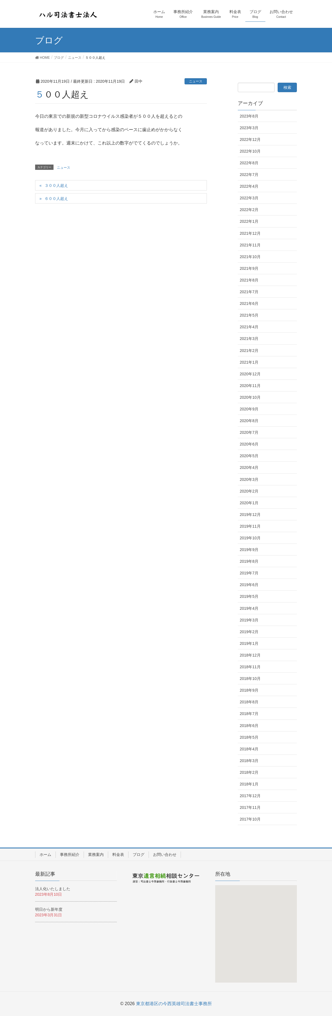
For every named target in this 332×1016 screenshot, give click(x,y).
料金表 (118, 854)
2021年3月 (249, 338)
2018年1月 (249, 784)
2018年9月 (249, 690)
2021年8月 (249, 280)
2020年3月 (249, 479)
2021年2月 (249, 350)
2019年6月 (249, 584)
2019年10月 (250, 538)
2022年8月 (249, 163)
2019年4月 (249, 608)
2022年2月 (249, 209)
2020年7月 (249, 432)
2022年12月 (250, 139)
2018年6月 (249, 725)
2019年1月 (249, 643)
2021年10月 (250, 256)
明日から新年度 (48, 909)
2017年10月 (250, 819)
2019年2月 (249, 632)
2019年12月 (250, 514)
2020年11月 (250, 385)
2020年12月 (250, 374)
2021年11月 (250, 245)
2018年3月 (249, 760)
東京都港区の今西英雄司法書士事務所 (174, 1003)
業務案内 (96, 854)
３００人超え (56, 185)
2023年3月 (249, 128)
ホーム (45, 854)
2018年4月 (249, 749)
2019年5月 (249, 596)
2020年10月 (250, 397)
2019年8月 (249, 561)
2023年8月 (249, 116)
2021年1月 (249, 362)
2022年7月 (249, 174)
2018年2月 (249, 772)
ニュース (195, 81)
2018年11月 (250, 667)
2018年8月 (249, 702)
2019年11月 (250, 526)
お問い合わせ (164, 854)
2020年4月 (249, 467)
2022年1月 (249, 221)
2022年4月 (249, 186)
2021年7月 (249, 292)
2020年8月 (249, 420)
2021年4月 (249, 327)
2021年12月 (250, 233)
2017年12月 (250, 796)
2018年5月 (249, 737)
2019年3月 (249, 620)
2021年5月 (249, 315)
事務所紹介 (69, 854)
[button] (257, 936)
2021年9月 (249, 268)
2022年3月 (249, 198)
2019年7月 (249, 573)
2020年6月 (249, 444)
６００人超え (56, 198)
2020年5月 (249, 456)
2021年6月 (249, 303)
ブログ (138, 854)
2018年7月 (249, 713)
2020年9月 (249, 409)
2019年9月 (249, 549)
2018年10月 (250, 678)
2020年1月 (249, 503)
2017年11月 (250, 807)
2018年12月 (250, 655)
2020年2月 (249, 491)
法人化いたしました (52, 889)
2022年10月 (250, 151)
